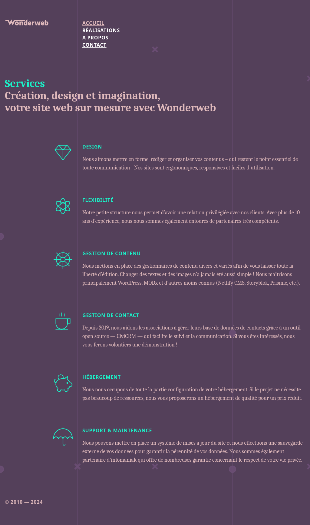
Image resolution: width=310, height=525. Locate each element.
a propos (95, 37)
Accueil (93, 23)
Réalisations (101, 30)
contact (94, 45)
